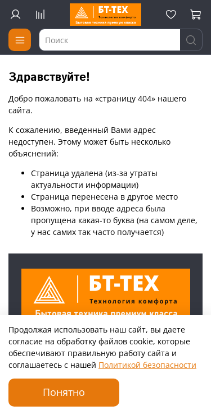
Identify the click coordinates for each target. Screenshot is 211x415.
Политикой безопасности (147, 364)
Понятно (64, 392)
